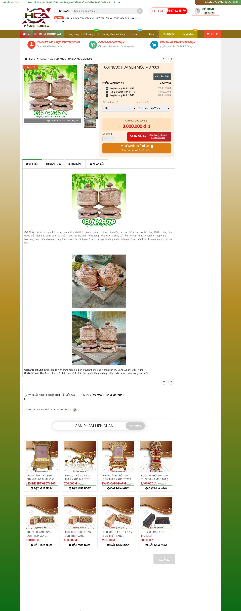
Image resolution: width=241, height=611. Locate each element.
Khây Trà (129, 18)
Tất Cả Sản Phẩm (45, 59)
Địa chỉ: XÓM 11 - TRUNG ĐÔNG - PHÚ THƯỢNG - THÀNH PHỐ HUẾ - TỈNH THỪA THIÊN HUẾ (69, 2)
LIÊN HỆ (212, 34)
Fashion (151, 34)
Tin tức (137, 32)
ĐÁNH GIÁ (53, 164)
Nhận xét (97, 164)
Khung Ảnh (78, 18)
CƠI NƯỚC (97, 395)
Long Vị (67, 18)
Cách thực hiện (162, 76)
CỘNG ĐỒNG (169, 34)
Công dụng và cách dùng (83, 32)
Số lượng (107, 134)
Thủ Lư (109, 18)
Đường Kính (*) (110, 102)
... (136, 18)
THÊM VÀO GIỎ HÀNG (136, 148)
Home (27, 34)
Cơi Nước (99, 18)
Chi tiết (32, 164)
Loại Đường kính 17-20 (119, 95)
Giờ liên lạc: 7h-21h (12, 2)
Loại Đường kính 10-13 (119, 88)
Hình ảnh (75, 164)
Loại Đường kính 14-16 (120, 92)
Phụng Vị (89, 18)
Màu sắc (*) (143, 102)
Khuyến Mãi (189, 32)
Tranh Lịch (118, 18)
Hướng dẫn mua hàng (113, 34)
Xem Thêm (135, 426)
